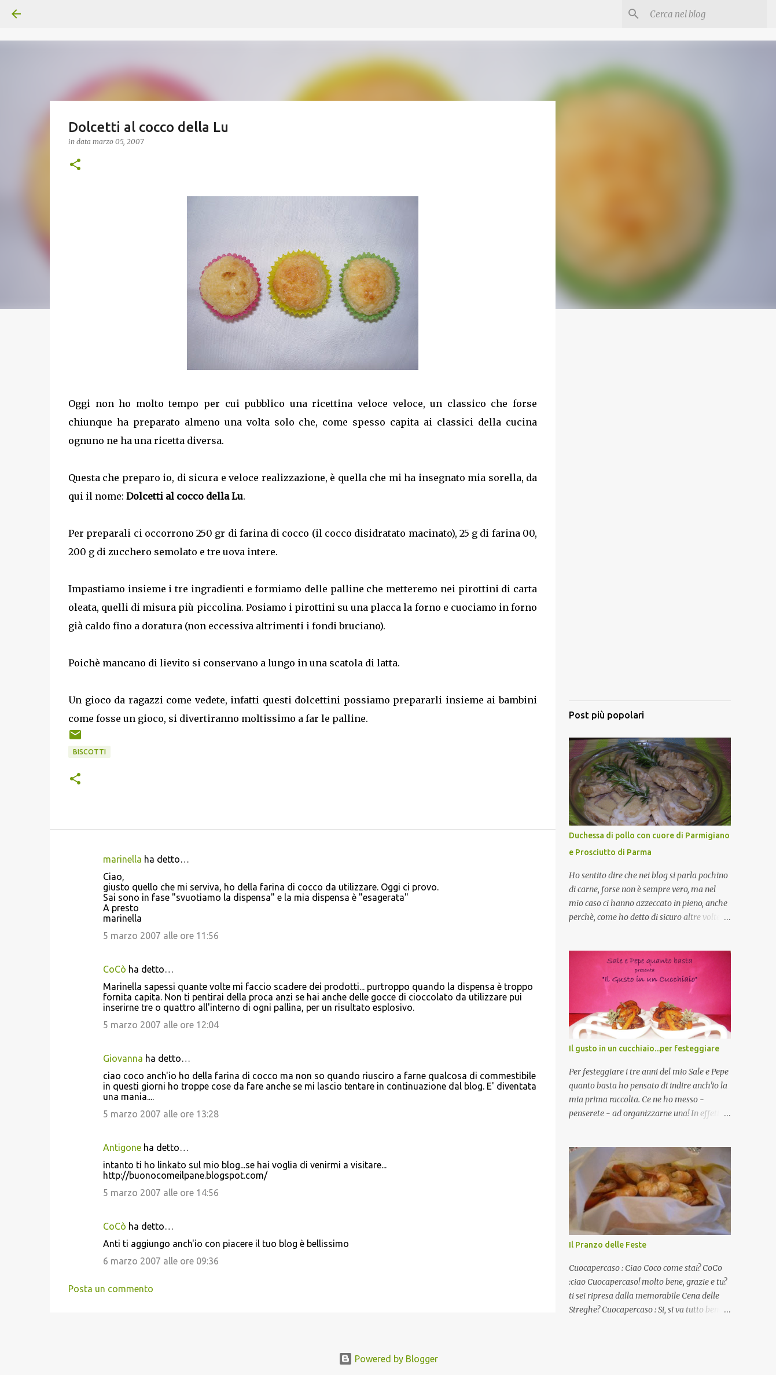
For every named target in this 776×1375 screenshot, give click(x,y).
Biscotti (89, 752)
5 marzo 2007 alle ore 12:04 (161, 1025)
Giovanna (123, 1058)
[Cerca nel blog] (706, 14)
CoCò (114, 969)
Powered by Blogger (388, 1359)
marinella (122, 859)
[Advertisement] (650, 518)
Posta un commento (110, 1289)
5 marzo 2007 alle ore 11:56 (161, 935)
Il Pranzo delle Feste (607, 1244)
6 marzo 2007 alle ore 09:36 (161, 1261)
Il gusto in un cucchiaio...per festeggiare (644, 1048)
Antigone (122, 1147)
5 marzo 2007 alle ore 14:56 (161, 1192)
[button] (75, 165)
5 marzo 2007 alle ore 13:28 (161, 1114)
